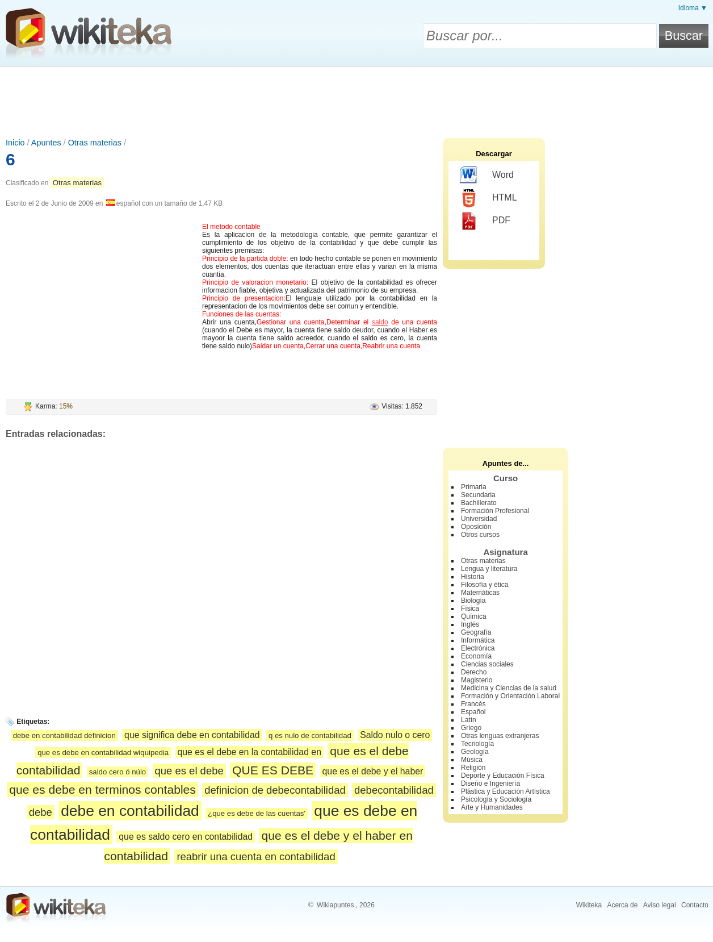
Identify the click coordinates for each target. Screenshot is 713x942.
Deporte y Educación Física (502, 776)
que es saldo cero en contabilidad (186, 836)
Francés (473, 704)
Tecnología (477, 744)
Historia (472, 577)
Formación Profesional (495, 511)
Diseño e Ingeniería (490, 783)
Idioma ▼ (692, 8)
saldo (380, 322)
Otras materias (94, 142)
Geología (475, 752)
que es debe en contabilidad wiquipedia (103, 752)
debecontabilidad (394, 790)
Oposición (476, 527)
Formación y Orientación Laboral (510, 696)
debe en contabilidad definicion (64, 735)
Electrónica (477, 648)
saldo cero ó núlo (117, 772)
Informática (477, 640)
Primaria (473, 487)
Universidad (479, 519)
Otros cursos (480, 535)
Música (472, 760)
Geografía (476, 632)
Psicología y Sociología (496, 799)
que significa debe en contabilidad (191, 735)
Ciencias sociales (487, 664)
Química (473, 616)
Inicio (15, 142)
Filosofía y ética (484, 585)
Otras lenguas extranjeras (500, 736)
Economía (476, 656)
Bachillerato (479, 503)
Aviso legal (659, 905)
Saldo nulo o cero (395, 735)
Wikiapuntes (335, 905)
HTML (488, 198)
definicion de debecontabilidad (275, 790)
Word (487, 175)
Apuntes (46, 142)
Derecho (473, 672)
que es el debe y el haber (372, 771)
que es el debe (189, 771)
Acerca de (622, 905)
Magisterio (476, 680)
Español (473, 712)
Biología (473, 601)
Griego (471, 728)
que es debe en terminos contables (102, 789)
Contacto (694, 905)
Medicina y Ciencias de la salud (508, 688)
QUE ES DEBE (272, 770)
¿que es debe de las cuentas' (256, 813)
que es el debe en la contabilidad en (249, 752)
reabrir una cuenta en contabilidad (256, 856)
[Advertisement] (356, 98)
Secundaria (478, 495)
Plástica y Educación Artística (505, 791)
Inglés (470, 624)
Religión (473, 768)
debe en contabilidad (130, 810)
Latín (468, 720)
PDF (485, 221)
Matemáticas (480, 593)
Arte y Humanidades (492, 807)
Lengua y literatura (489, 569)
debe (40, 812)
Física (470, 608)
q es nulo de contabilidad (310, 735)
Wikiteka (589, 905)
